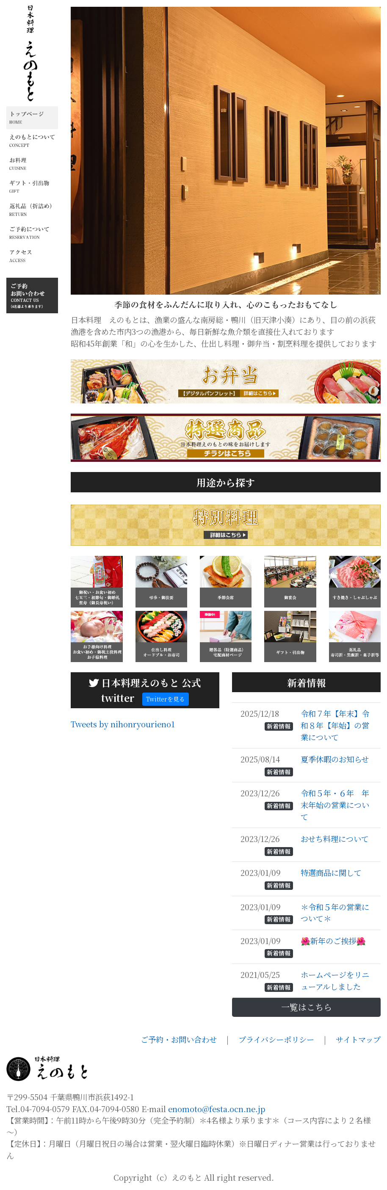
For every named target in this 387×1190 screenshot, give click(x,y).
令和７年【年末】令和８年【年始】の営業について (335, 725)
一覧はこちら (306, 1007)
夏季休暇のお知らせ (336, 759)
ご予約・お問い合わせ (184, 1039)
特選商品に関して (332, 872)
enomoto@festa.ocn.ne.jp (216, 1108)
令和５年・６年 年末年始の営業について (335, 804)
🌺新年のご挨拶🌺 (334, 940)
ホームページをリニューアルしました (335, 980)
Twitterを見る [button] (165, 699)
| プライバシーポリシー (275, 1039)
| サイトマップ (352, 1039)
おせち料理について (336, 838)
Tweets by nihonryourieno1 (123, 723)
